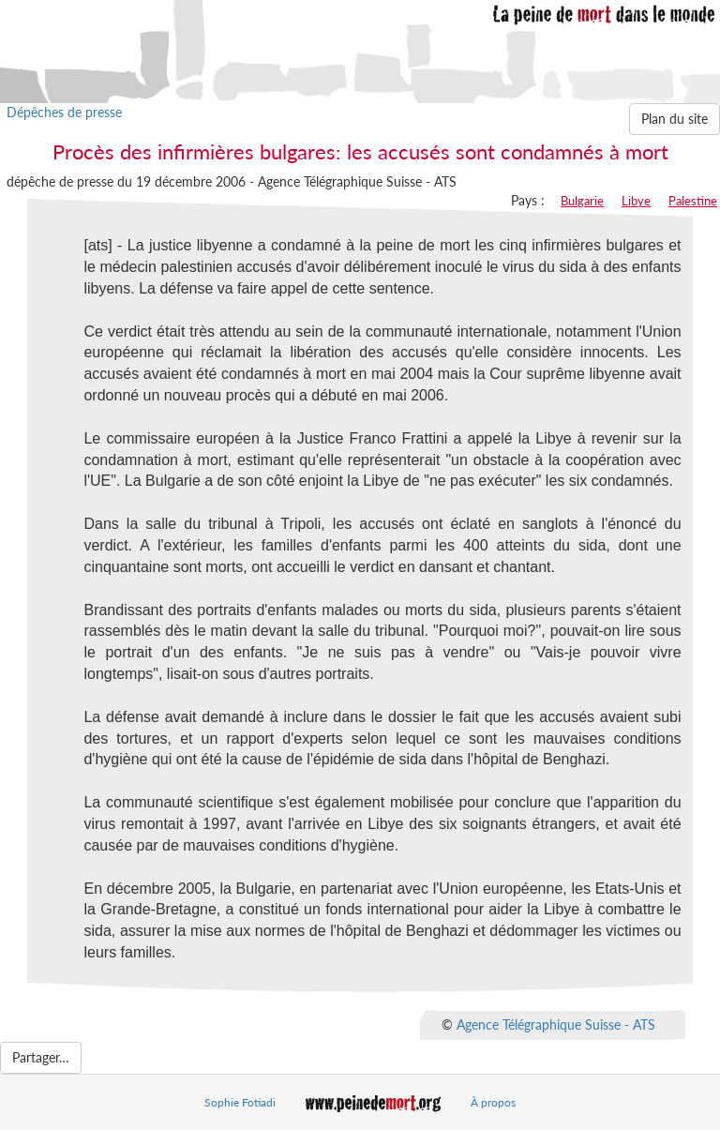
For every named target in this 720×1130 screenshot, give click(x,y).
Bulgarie (582, 200)
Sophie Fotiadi (240, 1102)
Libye (636, 200)
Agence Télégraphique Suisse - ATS (556, 1024)
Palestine (692, 200)
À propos (493, 1102)
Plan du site (674, 119)
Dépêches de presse (64, 112)
